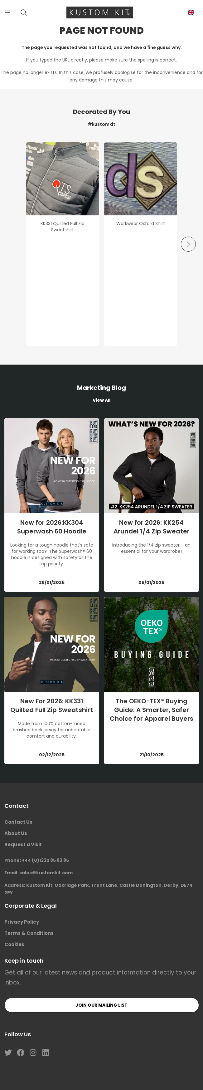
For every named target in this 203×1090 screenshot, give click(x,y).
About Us (15, 833)
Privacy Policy (21, 922)
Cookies (14, 944)
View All (101, 400)
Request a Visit (23, 844)
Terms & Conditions (29, 933)
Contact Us (18, 822)
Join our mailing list (101, 1005)
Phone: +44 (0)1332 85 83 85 (36, 860)
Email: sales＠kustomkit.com (38, 873)
